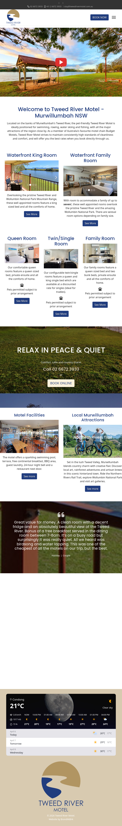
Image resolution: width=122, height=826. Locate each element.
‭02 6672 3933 (36, 6)
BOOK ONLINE (61, 383)
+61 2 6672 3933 (53, 6)
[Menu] (114, 17)
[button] (14, 720)
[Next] (55, 175)
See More (31, 214)
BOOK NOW (99, 17)
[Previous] (8, 175)
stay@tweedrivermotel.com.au (78, 6)
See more (29, 476)
